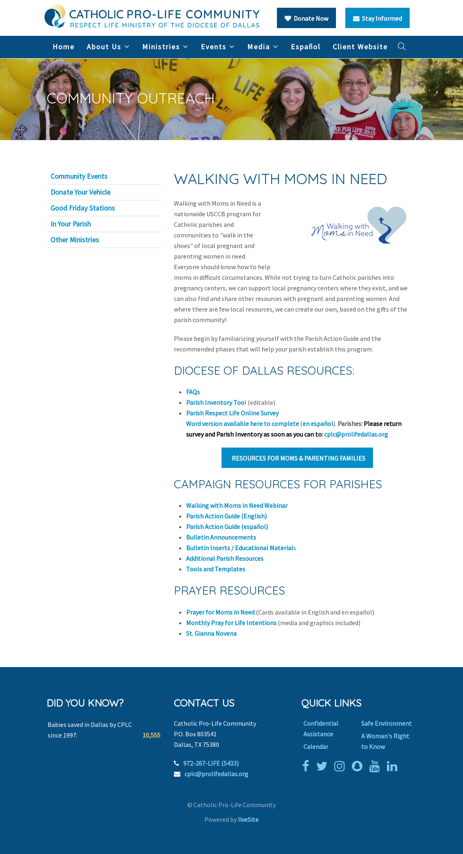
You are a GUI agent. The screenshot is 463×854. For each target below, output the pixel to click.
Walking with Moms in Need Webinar (236, 505)
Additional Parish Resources (224, 558)
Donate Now (306, 18)
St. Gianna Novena (211, 633)
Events (213, 46)
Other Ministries (74, 239)
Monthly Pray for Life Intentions (231, 623)
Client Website (360, 46)
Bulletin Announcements (221, 537)
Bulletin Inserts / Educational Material (239, 548)
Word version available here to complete (242, 423)
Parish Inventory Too (215, 402)
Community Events (79, 176)
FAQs (193, 392)
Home (64, 46)
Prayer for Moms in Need (220, 612)
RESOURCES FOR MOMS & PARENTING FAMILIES (297, 458)
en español (318, 423)
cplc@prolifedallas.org (356, 434)
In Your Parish (70, 224)
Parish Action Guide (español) (227, 526)
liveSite (248, 819)
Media (258, 46)
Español (305, 46)
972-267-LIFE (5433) (211, 763)
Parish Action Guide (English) (226, 516)
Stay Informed (377, 18)
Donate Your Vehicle (80, 192)
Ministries (161, 46)
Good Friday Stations (82, 208)
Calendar (315, 746)
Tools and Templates (216, 569)
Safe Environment (386, 723)
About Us (104, 46)
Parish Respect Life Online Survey (232, 413)
